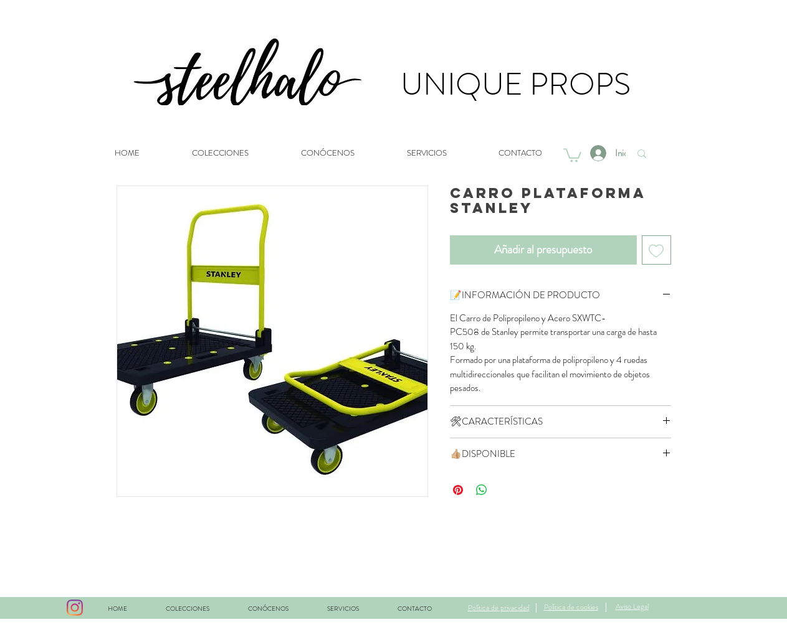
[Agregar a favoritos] (656, 250)
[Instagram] (75, 608)
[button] (572, 154)
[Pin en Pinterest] (458, 489)
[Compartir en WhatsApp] (481, 489)
